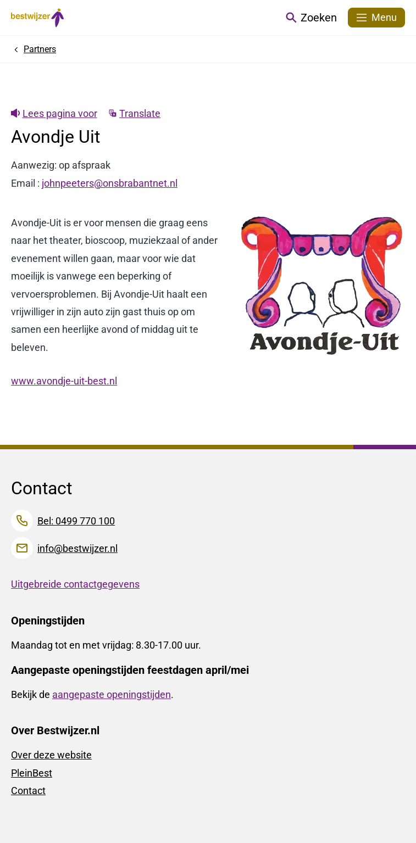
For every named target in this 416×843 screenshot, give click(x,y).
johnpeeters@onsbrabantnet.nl (110, 183)
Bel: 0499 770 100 (76, 521)
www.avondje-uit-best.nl (64, 381)
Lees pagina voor (54, 113)
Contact (28, 790)
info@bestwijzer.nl (77, 548)
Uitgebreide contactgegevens (75, 584)
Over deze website (51, 755)
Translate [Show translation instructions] (134, 113)
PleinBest (31, 773)
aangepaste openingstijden (111, 694)
